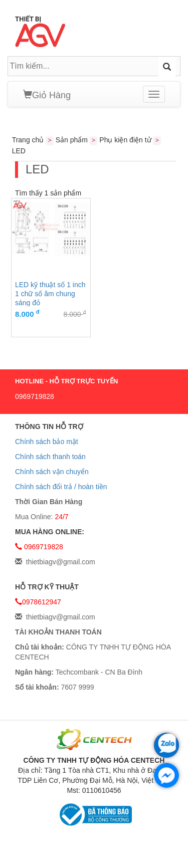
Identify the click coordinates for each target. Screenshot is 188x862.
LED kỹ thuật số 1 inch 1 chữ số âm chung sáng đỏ (50, 293)
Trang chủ (28, 140)
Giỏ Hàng (47, 95)
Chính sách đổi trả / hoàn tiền (61, 487)
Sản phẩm (72, 140)
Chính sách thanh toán (50, 457)
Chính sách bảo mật (46, 442)
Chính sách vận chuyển (52, 472)
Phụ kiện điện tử (125, 140)
